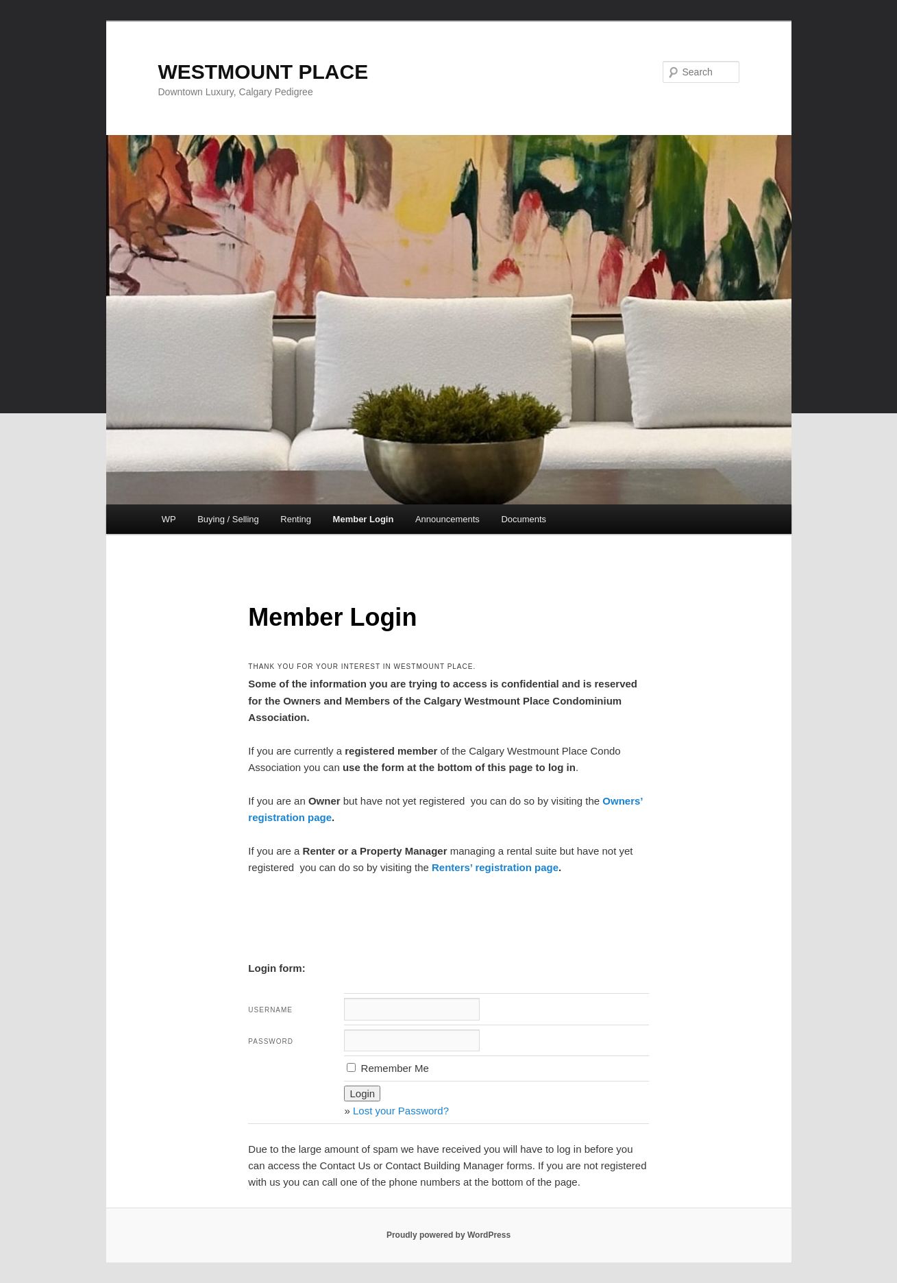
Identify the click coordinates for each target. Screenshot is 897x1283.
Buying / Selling (228, 519)
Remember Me (387, 1068)
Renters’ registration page (495, 867)
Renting (295, 519)
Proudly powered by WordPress (448, 1235)
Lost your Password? (401, 1110)
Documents (523, 519)
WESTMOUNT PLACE (263, 71)
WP (169, 519)
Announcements (447, 519)
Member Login (363, 519)
